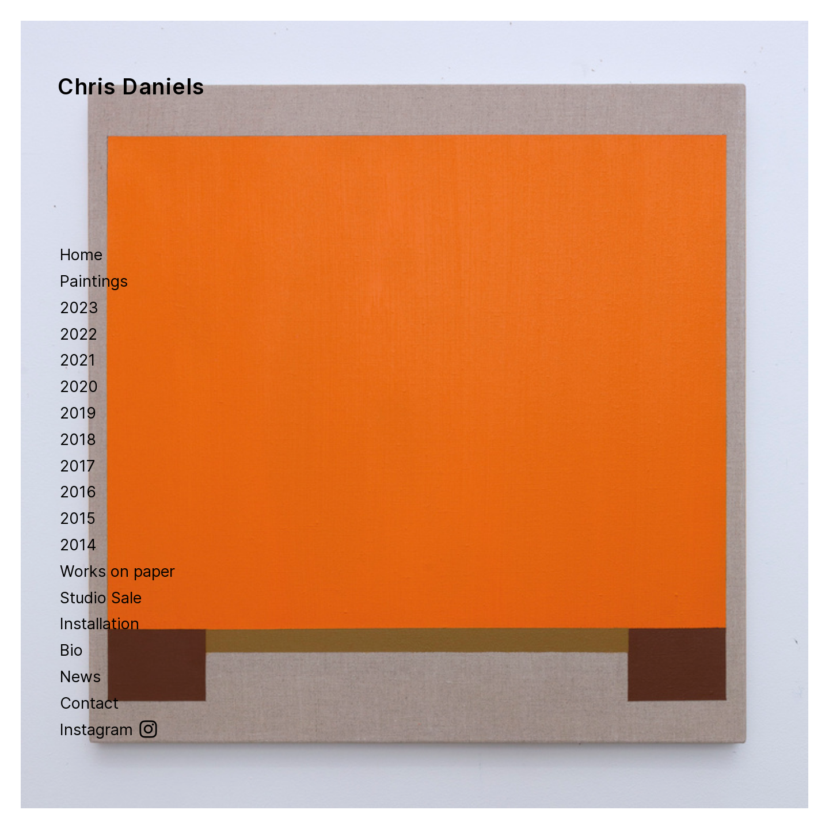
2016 (78, 491)
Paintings (94, 281)
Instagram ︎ (109, 729)
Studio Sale (101, 597)
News (80, 676)
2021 (78, 360)
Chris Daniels (131, 87)
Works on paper (117, 571)
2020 (81, 386)
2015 (78, 518)
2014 (78, 544)
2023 (79, 307)
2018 (80, 439)
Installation (99, 623)
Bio (71, 650)
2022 (78, 334)
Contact (89, 703)
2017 (80, 466)
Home (81, 254)
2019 (80, 413)
